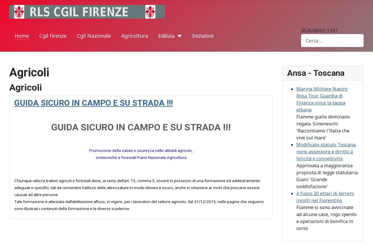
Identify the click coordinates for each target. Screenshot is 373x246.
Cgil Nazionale (94, 35)
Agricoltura (134, 35)
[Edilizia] (178, 36)
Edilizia (166, 35)
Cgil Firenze (53, 35)
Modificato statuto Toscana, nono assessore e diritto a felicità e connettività (326, 151)
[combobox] (332, 40)
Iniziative (203, 35)
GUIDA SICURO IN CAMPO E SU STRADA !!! (93, 103)
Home (22, 35)
